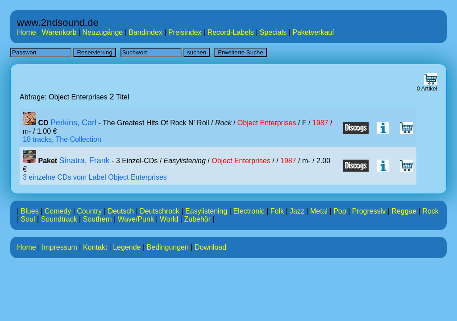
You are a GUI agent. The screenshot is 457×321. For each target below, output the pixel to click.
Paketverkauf (313, 32)
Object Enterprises (266, 123)
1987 (320, 123)
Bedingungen (168, 247)
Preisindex (185, 32)
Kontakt (95, 247)
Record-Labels (231, 32)
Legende (127, 247)
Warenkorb (59, 32)
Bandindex (145, 32)
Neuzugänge (102, 32)
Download (210, 247)
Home (26, 32)
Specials (273, 32)
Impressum (59, 247)
